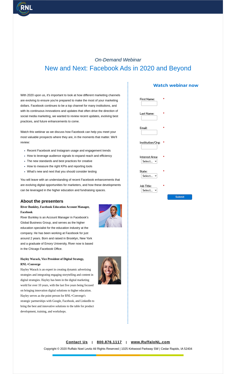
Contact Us (77, 342)
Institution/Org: (153, 118)
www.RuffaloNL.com (150, 342)
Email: (153, 111)
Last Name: (153, 103)
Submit (179, 148)
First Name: (153, 95)
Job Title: (153, 141)
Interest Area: (153, 126)
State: (153, 133)
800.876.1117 (109, 342)
